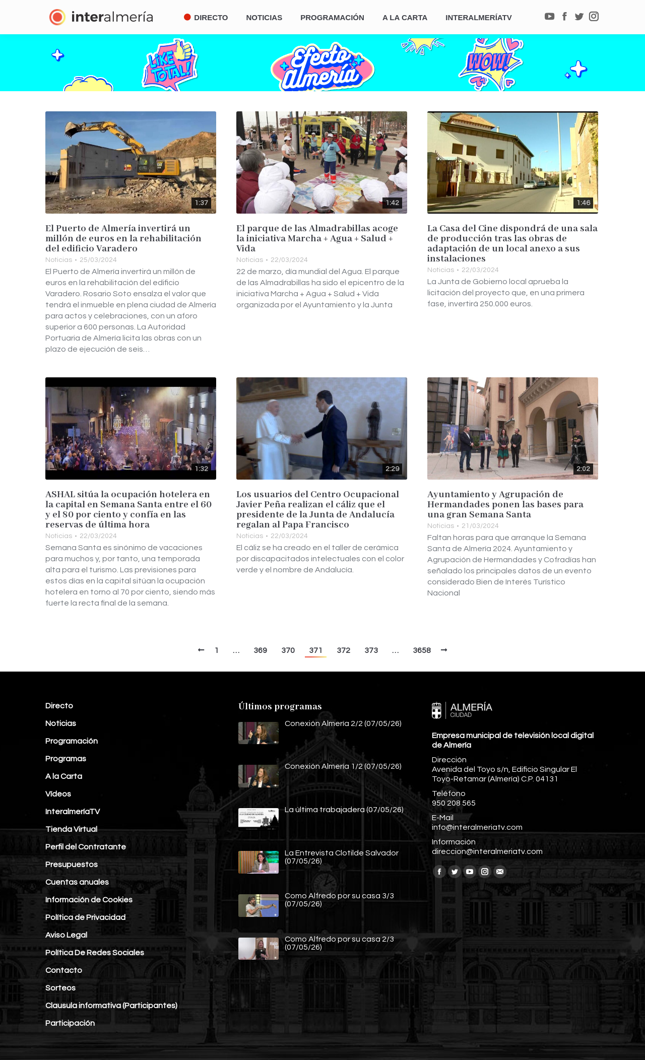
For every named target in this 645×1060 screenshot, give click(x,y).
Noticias (58, 259)
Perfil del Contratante (85, 847)
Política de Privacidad (85, 917)
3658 (422, 650)
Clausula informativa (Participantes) (111, 1006)
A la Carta (63, 776)
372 (343, 650)
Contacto (63, 970)
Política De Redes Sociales (94, 953)
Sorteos (60, 988)
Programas (65, 759)
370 (288, 650)
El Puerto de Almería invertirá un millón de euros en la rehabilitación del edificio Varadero (123, 239)
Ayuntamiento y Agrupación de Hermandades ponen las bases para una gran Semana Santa (505, 505)
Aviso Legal (66, 935)
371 (315, 650)
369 (260, 650)
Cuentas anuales (77, 882)
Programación (71, 741)
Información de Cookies (89, 900)
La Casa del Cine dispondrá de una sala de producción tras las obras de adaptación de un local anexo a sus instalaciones (512, 244)
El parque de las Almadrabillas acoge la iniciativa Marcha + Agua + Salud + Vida (317, 239)
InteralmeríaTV (72, 812)
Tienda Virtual (71, 829)
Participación (70, 1023)
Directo (59, 706)
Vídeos (58, 794)
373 (371, 650)
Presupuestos (71, 864)
